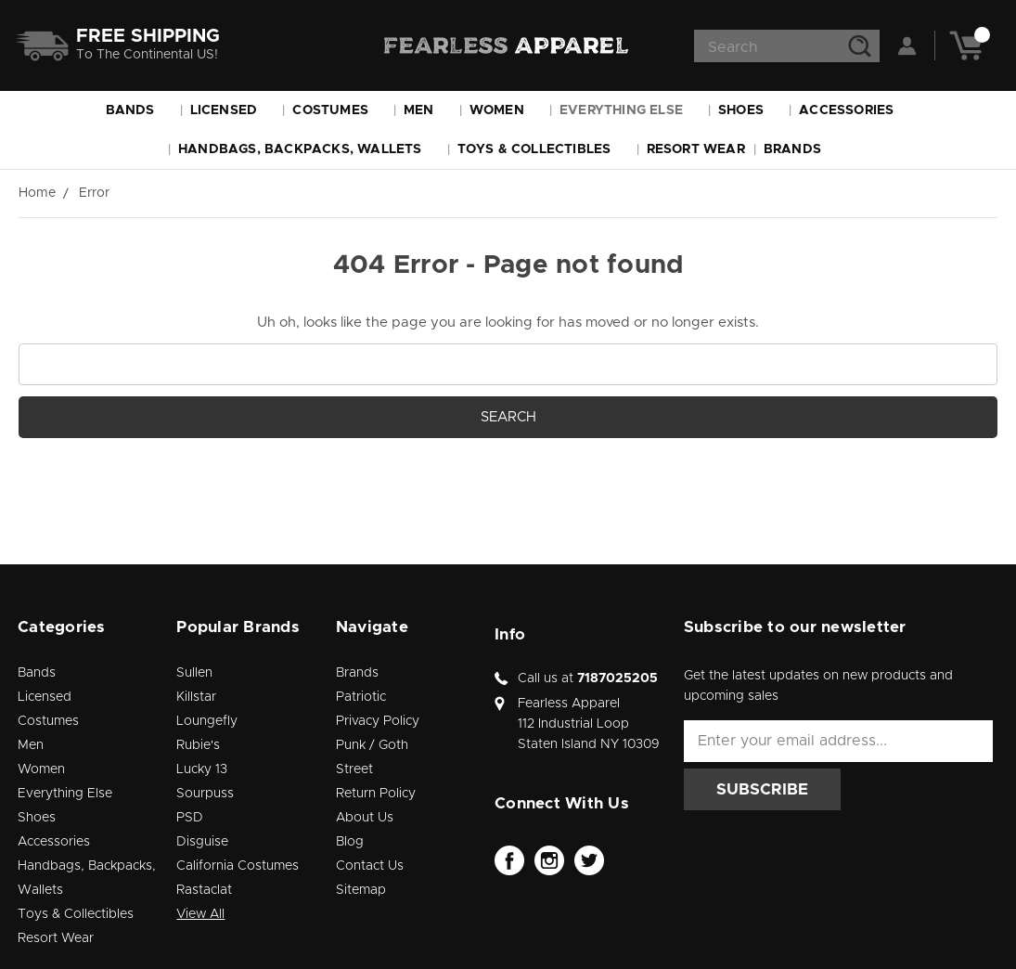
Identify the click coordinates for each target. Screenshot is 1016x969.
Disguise (202, 841)
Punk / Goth (372, 745)
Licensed (232, 110)
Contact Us (370, 865)
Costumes (338, 110)
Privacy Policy (377, 721)
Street (354, 769)
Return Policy (376, 793)
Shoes (749, 110)
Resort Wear (696, 149)
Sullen (194, 672)
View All (200, 914)
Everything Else (629, 110)
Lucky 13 (201, 769)
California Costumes (237, 865)
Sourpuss (205, 793)
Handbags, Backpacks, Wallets (308, 149)
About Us (364, 817)
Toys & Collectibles (542, 149)
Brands (801, 149)
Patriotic (361, 697)
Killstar (196, 697)
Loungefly (207, 721)
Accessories (854, 110)
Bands (139, 110)
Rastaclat (204, 890)
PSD (189, 817)
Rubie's (198, 745)
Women (505, 110)
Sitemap (361, 890)
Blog (350, 841)
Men (427, 110)
